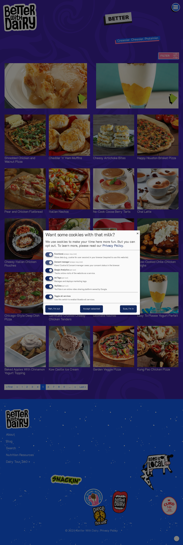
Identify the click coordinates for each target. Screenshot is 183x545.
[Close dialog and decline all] (137, 232)
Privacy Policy (112, 245)
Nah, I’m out (54, 309)
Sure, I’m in (128, 309)
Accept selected (91, 309)
